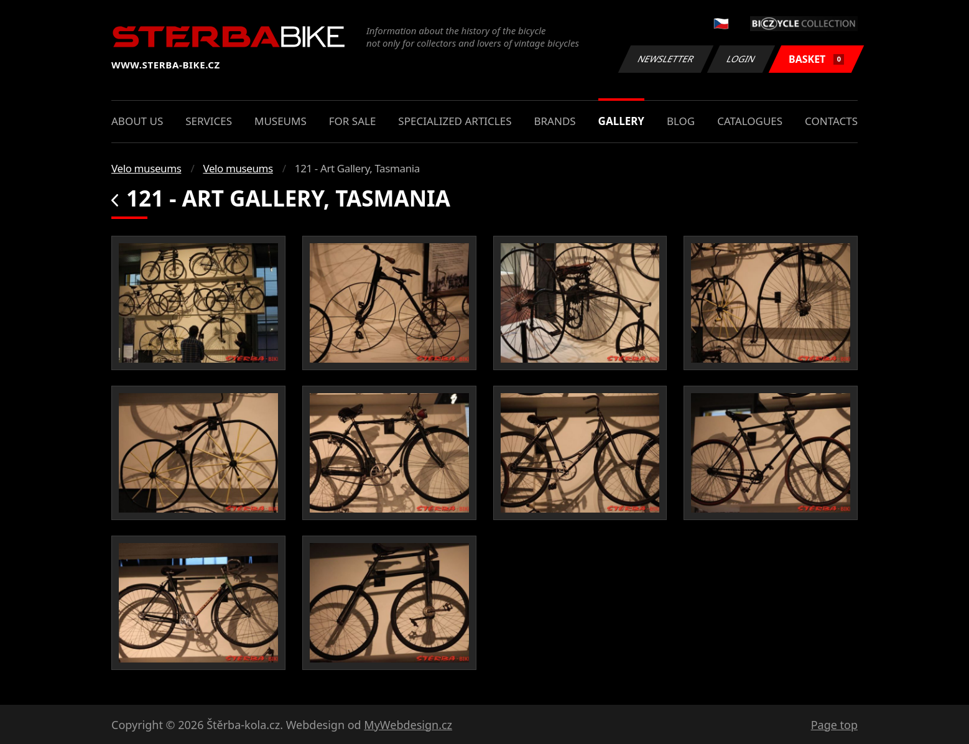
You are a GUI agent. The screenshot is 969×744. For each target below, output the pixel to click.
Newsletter (665, 59)
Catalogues (749, 121)
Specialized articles (454, 121)
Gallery (621, 121)
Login (741, 59)
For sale (352, 121)
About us (137, 121)
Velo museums (146, 168)
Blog (681, 121)
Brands (554, 121)
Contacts (831, 121)
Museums (280, 121)
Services (208, 121)
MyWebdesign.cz (408, 724)
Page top (834, 724)
